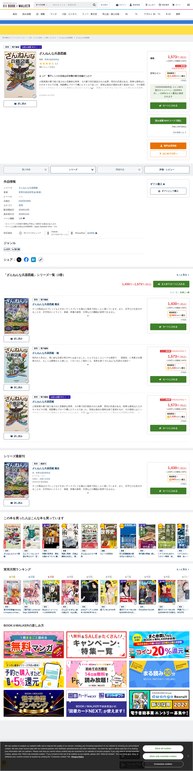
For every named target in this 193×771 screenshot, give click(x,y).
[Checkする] (34, 101)
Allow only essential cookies (163, 756)
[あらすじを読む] (92, 90)
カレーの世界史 (106, 559)
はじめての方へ (168, 159)
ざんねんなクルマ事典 (89, 560)
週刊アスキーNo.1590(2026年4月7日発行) (166, 616)
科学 (7, 255)
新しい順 (184, 298)
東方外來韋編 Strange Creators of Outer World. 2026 (12, 616)
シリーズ (81, 175)
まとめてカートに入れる (171, 289)
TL (136, 14)
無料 (178, 14)
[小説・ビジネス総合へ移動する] (35, 43)
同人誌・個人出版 (110, 14)
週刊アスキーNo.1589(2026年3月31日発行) (127, 616)
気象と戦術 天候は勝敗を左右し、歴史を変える (70, 560)
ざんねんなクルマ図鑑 (12, 560)
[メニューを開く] (188, 5)
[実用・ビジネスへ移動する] (50, 43)
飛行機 (16, 255)
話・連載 (40, 14)
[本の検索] (42, 5)
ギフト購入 (157, 189)
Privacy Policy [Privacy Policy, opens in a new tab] (77, 757)
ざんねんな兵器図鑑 (28, 193)
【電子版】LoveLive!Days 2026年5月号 (31, 616)
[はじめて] (150, 5)
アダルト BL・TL (152, 14)
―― (21, 202)
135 (22, 224)
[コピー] (40, 265)
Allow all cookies (163, 748)
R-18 (168, 14)
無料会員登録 (168, 151)
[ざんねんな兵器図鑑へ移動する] (66, 43)
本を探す (104, 5)
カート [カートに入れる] (168, 332)
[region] (96, 756)
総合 (15, 14)
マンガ (53, 14)
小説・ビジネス (69, 14)
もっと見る (182, 280)
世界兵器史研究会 (52, 65)
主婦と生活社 (45, 484)
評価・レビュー (167, 175)
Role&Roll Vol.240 (146, 615)
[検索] (95, 5)
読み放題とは (179, 138)
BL (126, 14)
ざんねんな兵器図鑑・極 (45, 358)
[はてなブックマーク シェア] (33, 265)
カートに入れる (168, 111)
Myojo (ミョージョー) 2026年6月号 (50, 616)
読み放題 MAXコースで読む (168, 126)
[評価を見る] (48, 70)
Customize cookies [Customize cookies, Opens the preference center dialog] (163, 764)
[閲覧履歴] (164, 5)
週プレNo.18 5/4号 (107, 615)
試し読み (20, 109)
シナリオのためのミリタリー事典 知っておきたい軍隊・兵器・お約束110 (166, 560)
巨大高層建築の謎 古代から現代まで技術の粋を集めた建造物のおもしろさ (127, 560)
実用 (21, 211)
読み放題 (26, 14)
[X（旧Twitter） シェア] (19, 265)
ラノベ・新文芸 (89, 14)
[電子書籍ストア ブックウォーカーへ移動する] (13, 43)
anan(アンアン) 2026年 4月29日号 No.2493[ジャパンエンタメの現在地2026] (89, 616)
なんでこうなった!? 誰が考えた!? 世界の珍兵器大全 (31, 560)
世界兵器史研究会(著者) (30, 197)
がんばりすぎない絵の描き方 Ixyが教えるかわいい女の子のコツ (70, 616)
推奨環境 (92, 238)
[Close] (188, 756)
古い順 (174, 298)
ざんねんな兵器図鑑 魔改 (45, 309)
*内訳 (183, 86)
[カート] (176, 5)
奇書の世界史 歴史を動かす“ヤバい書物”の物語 (50, 560)
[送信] (95, 5)
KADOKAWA (25, 206)
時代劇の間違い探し (147, 559)
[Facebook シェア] (26, 265)
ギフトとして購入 (168, 196)
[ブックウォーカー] (16, 5)
